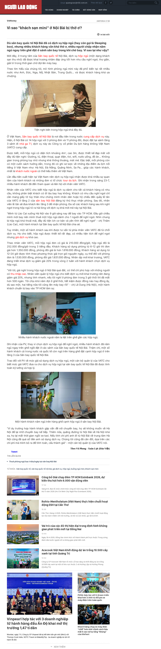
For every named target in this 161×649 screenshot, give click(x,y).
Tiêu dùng (49, 10)
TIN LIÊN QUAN (14, 456)
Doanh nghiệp (62, 10)
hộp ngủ (83, 55)
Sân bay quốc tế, (24, 469)
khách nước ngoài (26, 171)
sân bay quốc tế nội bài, (42, 469)
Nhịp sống (103, 10)
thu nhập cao (18, 273)
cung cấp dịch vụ (94, 136)
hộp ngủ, (67, 469)
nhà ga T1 (25, 143)
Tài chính (76, 10)
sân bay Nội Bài (45, 200)
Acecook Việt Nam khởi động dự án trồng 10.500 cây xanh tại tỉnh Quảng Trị (75, 551)
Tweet (14, 451)
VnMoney (11, 20)
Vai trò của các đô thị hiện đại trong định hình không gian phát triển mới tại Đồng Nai (74, 527)
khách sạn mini (91, 469)
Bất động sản (89, 10)
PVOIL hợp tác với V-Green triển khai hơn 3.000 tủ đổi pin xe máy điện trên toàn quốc (93, 597)
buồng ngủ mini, (78, 469)
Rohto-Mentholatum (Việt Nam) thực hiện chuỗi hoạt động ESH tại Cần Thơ (75, 503)
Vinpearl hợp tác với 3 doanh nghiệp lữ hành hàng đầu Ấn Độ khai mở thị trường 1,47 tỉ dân (37, 623)
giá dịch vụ (21, 237)
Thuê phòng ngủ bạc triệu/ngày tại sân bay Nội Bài (33, 461)
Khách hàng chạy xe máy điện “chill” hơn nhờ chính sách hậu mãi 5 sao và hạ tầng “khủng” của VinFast (93, 631)
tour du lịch (70, 180)
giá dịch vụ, (58, 469)
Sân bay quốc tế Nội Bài (36, 136)
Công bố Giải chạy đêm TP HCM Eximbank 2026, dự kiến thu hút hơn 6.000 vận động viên (73, 479)
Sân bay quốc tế (48, 55)
